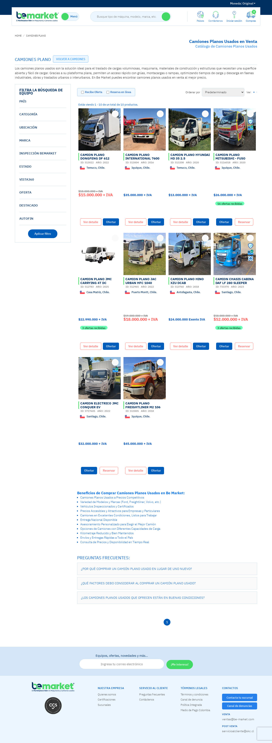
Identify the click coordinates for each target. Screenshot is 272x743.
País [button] (22, 101)
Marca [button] (24, 140)
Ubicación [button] (28, 127)
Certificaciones (106, 699)
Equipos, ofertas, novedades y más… (121, 661)
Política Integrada (191, 704)
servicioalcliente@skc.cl (238, 731)
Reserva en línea (120, 92)
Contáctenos (146, 699)
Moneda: (236, 3)
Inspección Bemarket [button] (38, 153)
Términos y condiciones (194, 694)
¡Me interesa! (179, 664)
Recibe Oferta (93, 92)
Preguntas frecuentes (152, 694)
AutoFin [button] (26, 218)
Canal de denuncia (192, 699)
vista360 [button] (26, 179)
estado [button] (25, 166)
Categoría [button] (28, 114)
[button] (167, 569)
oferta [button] (25, 192)
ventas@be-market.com (238, 719)
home (18, 35)
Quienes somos (107, 694)
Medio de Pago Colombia (195, 710)
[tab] (42, 101)
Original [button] (242, 3)
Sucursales (104, 704)
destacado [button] (28, 205)
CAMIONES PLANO (36, 35)
